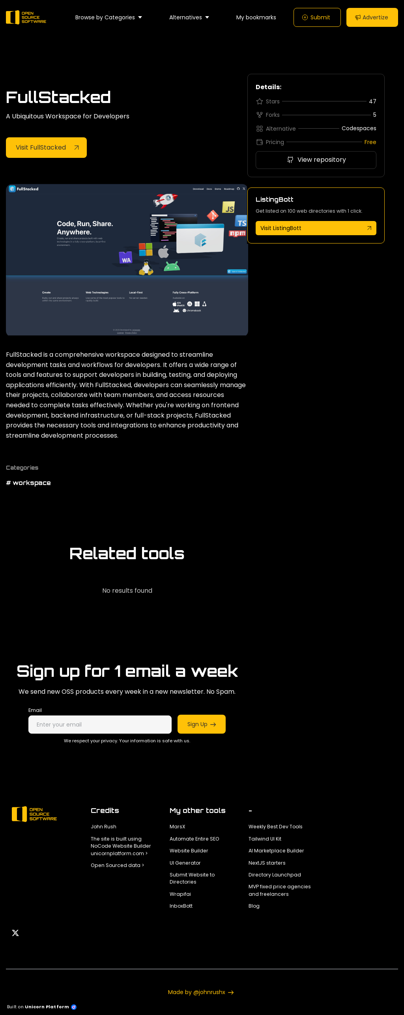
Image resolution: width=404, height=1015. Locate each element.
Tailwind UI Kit (265, 838)
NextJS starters (267, 863)
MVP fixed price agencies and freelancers (280, 890)
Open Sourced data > (117, 865)
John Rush (103, 826)
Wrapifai (180, 894)
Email (35, 710)
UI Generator (185, 863)
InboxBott (181, 906)
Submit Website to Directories (192, 878)
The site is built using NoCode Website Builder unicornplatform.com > (121, 846)
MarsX (177, 826)
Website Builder (189, 850)
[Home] (28, 17)
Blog (254, 906)
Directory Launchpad (275, 874)
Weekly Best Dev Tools (276, 826)
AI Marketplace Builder (276, 850)
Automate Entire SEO (194, 838)
